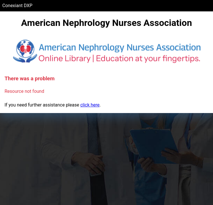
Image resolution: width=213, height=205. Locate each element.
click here (90, 105)
